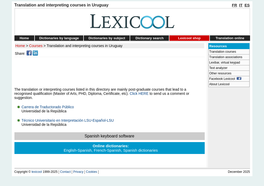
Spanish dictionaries (140, 150)
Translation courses (222, 51)
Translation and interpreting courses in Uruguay (84, 46)
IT (240, 5)
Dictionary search (150, 38)
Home (24, 38)
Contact (65, 172)
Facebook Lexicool (225, 79)
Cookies (91, 172)
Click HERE (139, 93)
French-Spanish (107, 150)
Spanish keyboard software (109, 136)
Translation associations (225, 57)
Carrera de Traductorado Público (48, 107)
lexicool (36, 172)
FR (234, 5)
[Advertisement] (110, 72)
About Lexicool (219, 84)
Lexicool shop (189, 38)
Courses (36, 46)
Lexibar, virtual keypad (224, 62)
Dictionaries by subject (106, 38)
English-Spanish (78, 150)
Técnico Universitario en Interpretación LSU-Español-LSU (68, 120)
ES (247, 5)
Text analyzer (218, 68)
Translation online (230, 38)
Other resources (220, 73)
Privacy (78, 172)
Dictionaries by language (59, 38)
